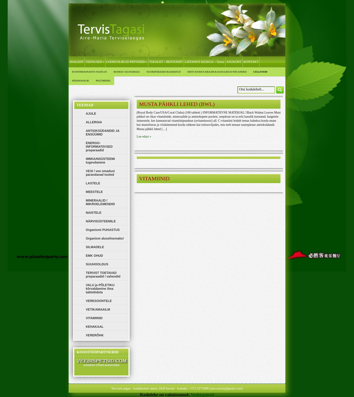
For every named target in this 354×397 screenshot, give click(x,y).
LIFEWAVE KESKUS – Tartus (204, 62)
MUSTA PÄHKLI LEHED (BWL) (177, 104)
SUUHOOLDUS (97, 264)
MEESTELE (94, 192)
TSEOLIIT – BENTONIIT (166, 62)
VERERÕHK (95, 335)
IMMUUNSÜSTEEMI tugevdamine (100, 160)
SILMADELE (95, 247)
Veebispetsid (202, 394)
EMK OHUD (94, 255)
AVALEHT (77, 62)
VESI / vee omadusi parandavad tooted (100, 172)
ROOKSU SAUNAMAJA (127, 71)
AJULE (91, 113)
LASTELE (93, 183)
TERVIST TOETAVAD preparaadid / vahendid (103, 274)
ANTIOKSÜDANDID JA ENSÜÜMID (102, 132)
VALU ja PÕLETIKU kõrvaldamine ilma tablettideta (100, 288)
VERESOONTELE (99, 301)
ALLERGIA (94, 122)
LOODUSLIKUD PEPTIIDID (126, 62)
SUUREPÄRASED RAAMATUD (164, 71)
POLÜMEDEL (103, 80)
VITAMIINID (154, 178)
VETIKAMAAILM (98, 309)
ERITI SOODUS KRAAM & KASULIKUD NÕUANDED (217, 71)
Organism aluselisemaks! (105, 238)
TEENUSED (95, 62)
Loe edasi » (144, 136)
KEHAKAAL (95, 326)
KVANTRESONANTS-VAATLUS (89, 71)
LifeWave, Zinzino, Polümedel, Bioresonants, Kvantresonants (114, 37)
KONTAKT (251, 62)
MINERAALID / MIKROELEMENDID (100, 202)
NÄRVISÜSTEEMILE (101, 221)
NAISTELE (93, 212)
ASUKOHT (234, 62)
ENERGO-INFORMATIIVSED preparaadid (99, 146)
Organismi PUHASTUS (103, 230)
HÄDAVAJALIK (80, 80)
